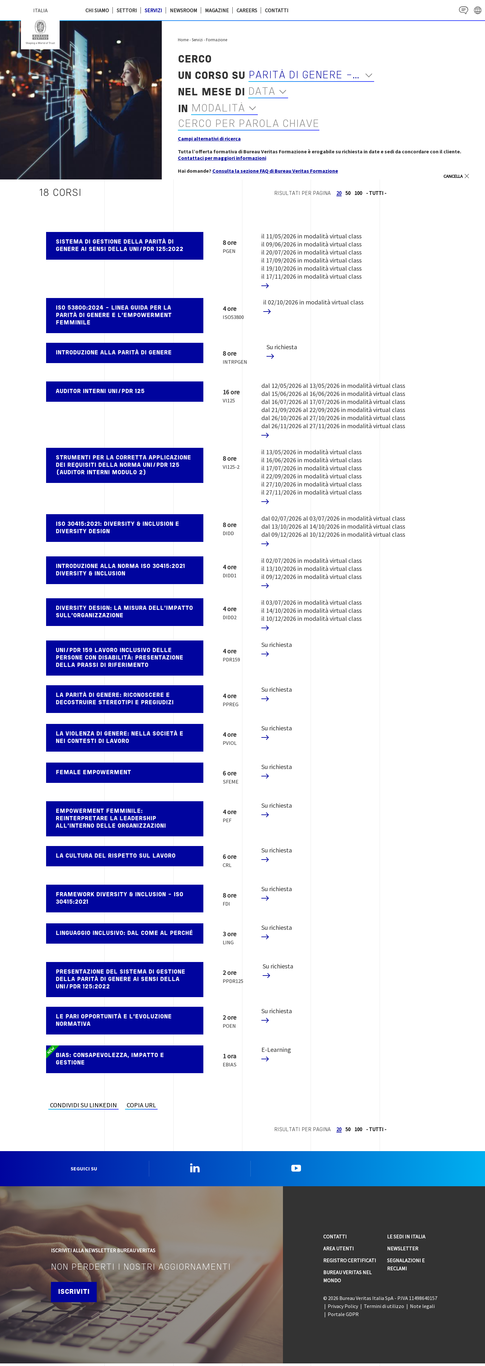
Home (183, 39)
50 (348, 193)
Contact (461, 10)
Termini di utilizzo (384, 1308)
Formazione (216, 39)
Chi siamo (97, 10)
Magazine (217, 10)
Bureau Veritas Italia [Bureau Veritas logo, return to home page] (40, 32)
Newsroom (183, 10)
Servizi (153, 10)
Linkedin (195, 1169)
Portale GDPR (343, 1316)
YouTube (296, 1169)
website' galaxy (477, 10)
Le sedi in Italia (406, 1239)
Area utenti (338, 1251)
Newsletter (402, 1251)
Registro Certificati (349, 1263)
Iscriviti (76, 1294)
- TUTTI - (376, 193)
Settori (127, 10)
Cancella (451, 176)
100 (358, 193)
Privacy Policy (343, 1308)
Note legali (422, 1308)
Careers (247, 10)
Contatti (276, 10)
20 (339, 193)
